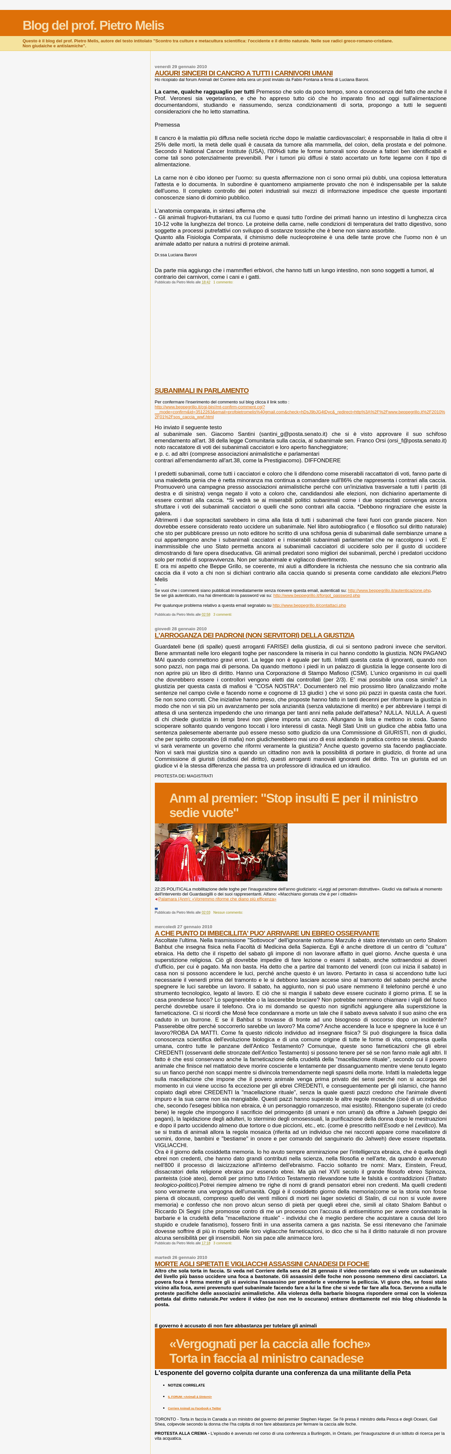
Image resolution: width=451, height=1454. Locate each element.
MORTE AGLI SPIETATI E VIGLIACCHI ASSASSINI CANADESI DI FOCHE (262, 1263)
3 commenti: (223, 614)
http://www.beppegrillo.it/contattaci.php (309, 605)
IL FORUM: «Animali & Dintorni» (190, 1396)
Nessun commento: (228, 912)
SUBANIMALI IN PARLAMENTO (202, 390)
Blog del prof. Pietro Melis (93, 25)
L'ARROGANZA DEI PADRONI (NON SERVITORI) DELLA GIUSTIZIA (255, 635)
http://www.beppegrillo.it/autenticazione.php (389, 590)
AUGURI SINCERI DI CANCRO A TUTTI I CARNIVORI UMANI (244, 73)
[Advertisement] (301, 340)
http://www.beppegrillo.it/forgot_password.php (316, 595)
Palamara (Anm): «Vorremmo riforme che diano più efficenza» (217, 898)
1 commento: (223, 282)
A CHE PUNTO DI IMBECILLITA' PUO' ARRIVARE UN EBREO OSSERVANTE (267, 933)
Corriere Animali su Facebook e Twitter (194, 1408)
